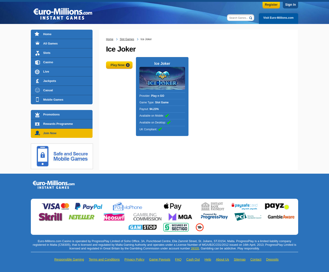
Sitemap (239, 259)
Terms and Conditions (104, 259)
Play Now (118, 65)
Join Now (49, 133)
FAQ (178, 259)
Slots (46, 53)
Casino (48, 62)
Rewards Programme (58, 124)
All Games (50, 43)
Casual (48, 90)
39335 (195, 248)
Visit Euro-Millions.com (278, 17)
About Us (222, 259)
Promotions (51, 114)
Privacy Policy (134, 259)
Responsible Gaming (69, 259)
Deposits (272, 259)
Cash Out (193, 259)
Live (46, 71)
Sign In (290, 4)
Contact (255, 259)
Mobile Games (53, 99)
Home (47, 34)
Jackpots (49, 81)
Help (207, 259)
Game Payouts (159, 259)
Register (271, 4)
